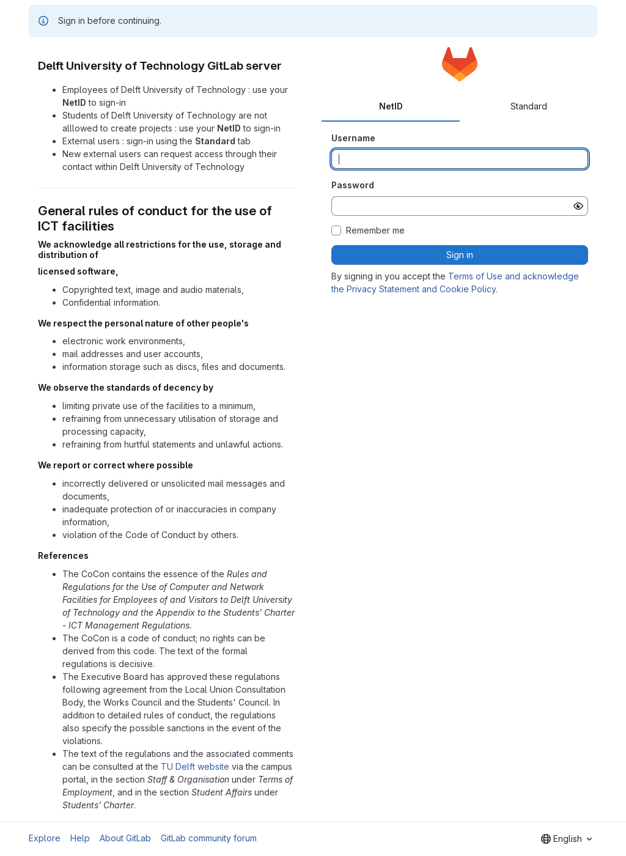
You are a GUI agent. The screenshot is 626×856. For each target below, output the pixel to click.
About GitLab (125, 838)
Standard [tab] (528, 106)
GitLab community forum (209, 838)
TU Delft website (195, 766)
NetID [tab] (391, 106)
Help (80, 838)
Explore (45, 838)
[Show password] (578, 206)
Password (352, 185)
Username (353, 138)
